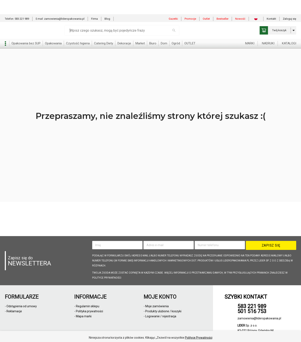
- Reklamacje (13, 311)
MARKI (249, 29)
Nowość (240, 4)
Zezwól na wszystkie (139, 333)
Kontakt (271, 4)
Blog (107, 4)
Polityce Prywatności (198, 323)
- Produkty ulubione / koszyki (162, 311)
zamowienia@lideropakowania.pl (64, 4)
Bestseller (222, 4)
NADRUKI (268, 29)
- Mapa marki (83, 316)
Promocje (190, 4)
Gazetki (173, 4)
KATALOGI (289, 29)
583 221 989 (22, 4)
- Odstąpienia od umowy (21, 306)
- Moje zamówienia (156, 306)
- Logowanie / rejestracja (160, 316)
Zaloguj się (289, 4)
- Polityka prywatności (88, 311)
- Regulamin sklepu (86, 306)
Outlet (206, 4)
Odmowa (169, 333)
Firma (94, 4)
